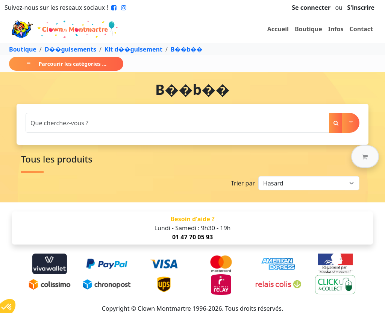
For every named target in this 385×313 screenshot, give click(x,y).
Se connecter (311, 7)
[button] (365, 156)
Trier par (243, 183)
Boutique (308, 29)
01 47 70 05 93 (192, 237)
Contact (361, 29)
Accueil (278, 29)
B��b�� (187, 49)
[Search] (177, 123)
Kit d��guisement (133, 49)
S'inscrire (360, 7)
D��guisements (70, 49)
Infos (336, 29)
